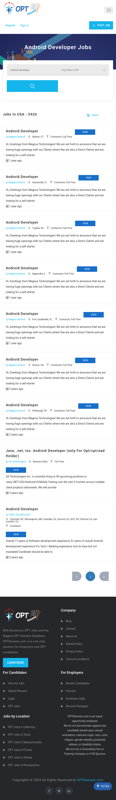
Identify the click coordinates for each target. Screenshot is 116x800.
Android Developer (22, 131)
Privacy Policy (74, 651)
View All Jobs (16, 683)
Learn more (15, 662)
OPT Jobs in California (21, 727)
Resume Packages (77, 706)
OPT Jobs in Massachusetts (25, 742)
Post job (71, 690)
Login (11, 698)
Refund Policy (74, 643)
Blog (68, 621)
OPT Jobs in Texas (19, 734)
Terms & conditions (77, 659)
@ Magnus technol (15, 136)
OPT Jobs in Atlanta (20, 757)
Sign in (24, 25)
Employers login (75, 698)
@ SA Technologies (16, 461)
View (85, 132)
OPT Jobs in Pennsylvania (23, 765)
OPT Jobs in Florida (20, 749)
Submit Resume (17, 690)
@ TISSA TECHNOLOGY (18, 514)
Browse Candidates (77, 683)
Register (10, 25)
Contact (70, 628)
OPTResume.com (90, 780)
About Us (71, 636)
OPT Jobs (14, 706)
